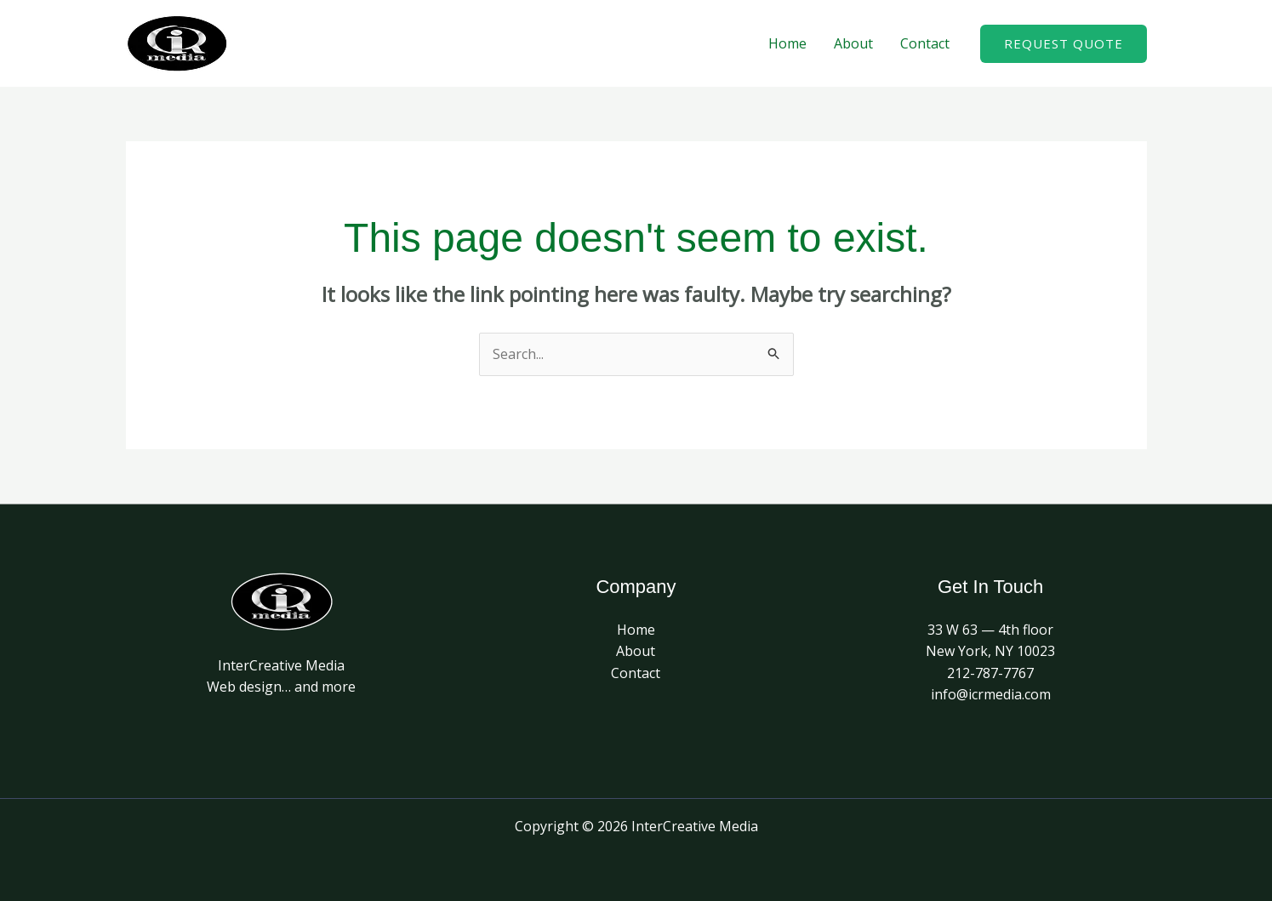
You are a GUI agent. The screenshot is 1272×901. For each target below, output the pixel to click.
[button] (1063, 44)
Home (787, 43)
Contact (925, 43)
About (853, 43)
